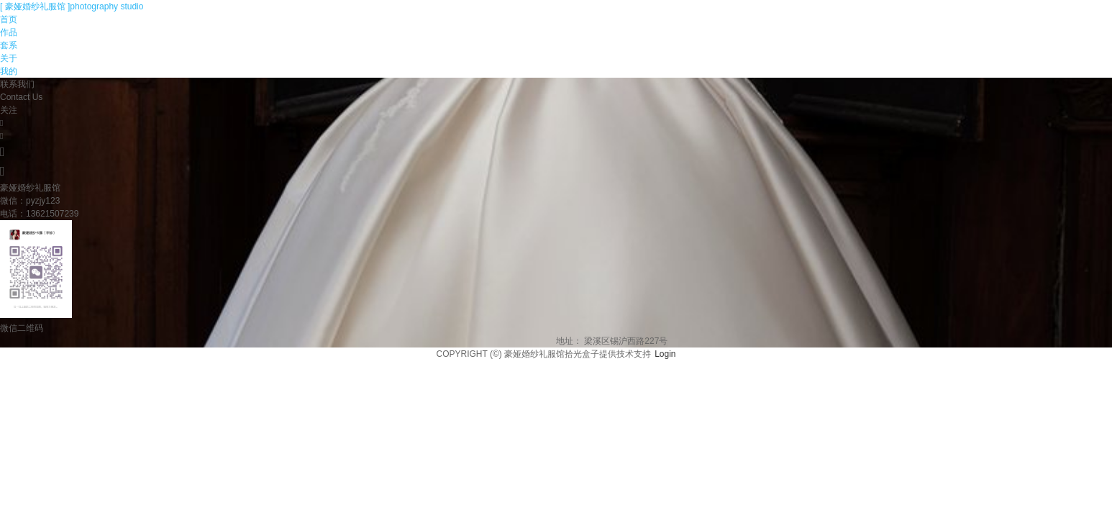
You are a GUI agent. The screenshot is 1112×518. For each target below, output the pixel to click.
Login (665, 354)
